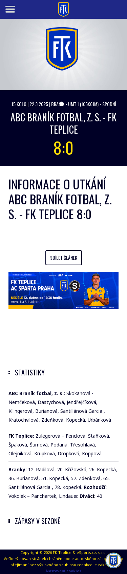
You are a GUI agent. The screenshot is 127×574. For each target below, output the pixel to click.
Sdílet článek (63, 257)
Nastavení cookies (63, 570)
